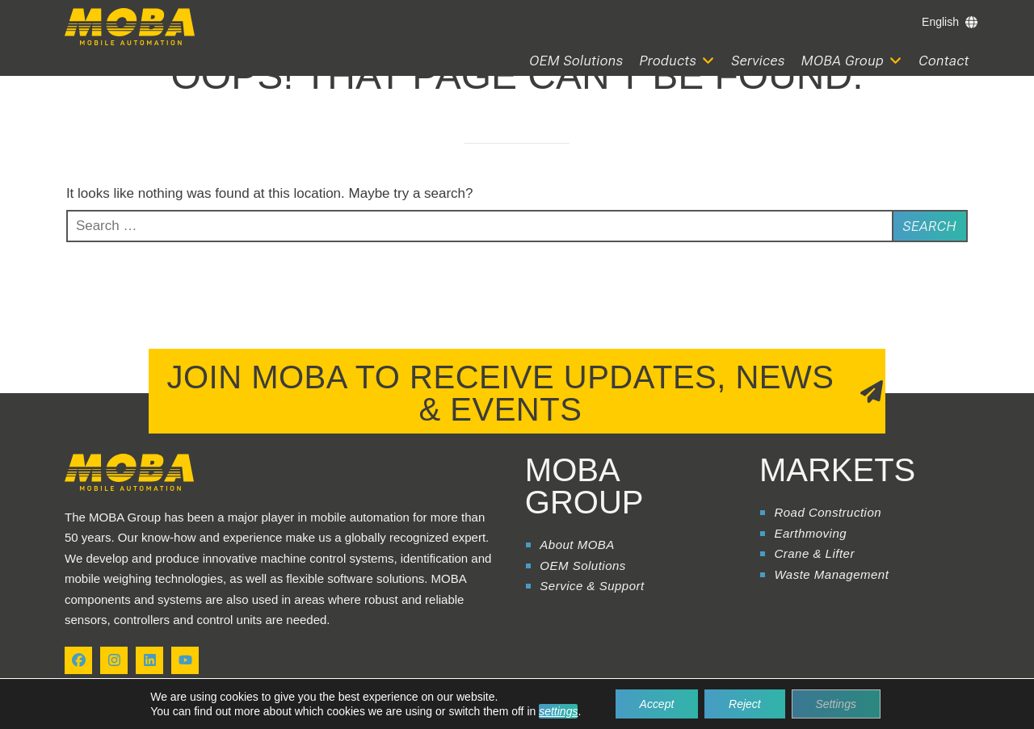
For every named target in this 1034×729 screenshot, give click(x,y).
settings (558, 711)
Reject (745, 704)
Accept (656, 704)
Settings (836, 704)
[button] (678, 61)
